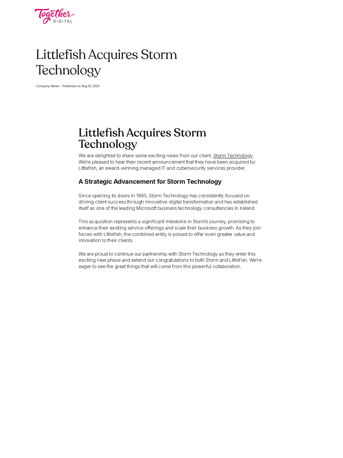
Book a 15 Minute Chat (285, 16)
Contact (240, 16)
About (188, 16)
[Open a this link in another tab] (232, 155)
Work (164, 16)
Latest (214, 16)
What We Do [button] (131, 16)
